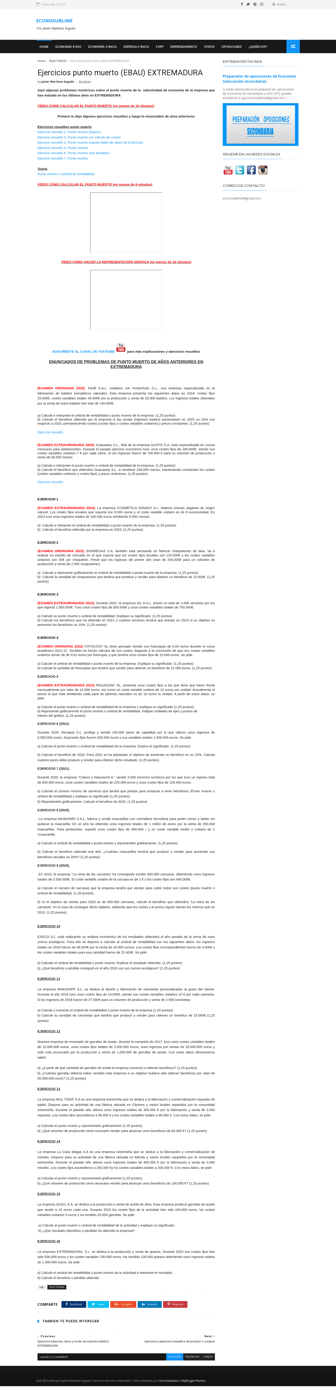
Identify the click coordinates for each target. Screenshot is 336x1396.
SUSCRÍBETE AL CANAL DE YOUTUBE (82, 352)
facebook (189, 1366)
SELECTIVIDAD (57, 61)
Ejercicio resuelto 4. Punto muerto (62, 148)
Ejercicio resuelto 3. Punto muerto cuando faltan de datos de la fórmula (90, 143)
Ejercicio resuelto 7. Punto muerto (62, 159)
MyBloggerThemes (194, 1390)
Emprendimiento (185, 47)
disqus (204, 1366)
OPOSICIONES (233, 47)
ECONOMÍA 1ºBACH (103, 47)
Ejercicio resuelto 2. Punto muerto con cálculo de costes (79, 138)
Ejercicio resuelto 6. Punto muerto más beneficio (73, 153)
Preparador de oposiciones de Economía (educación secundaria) (259, 79)
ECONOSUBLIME (55, 21)
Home (45, 47)
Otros (210, 47)
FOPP (161, 47)
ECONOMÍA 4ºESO (69, 47)
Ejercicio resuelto (50, 432)
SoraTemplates (169, 1390)
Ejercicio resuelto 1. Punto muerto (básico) (69, 132)
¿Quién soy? (259, 47)
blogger (171, 1366)
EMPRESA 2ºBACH (137, 47)
